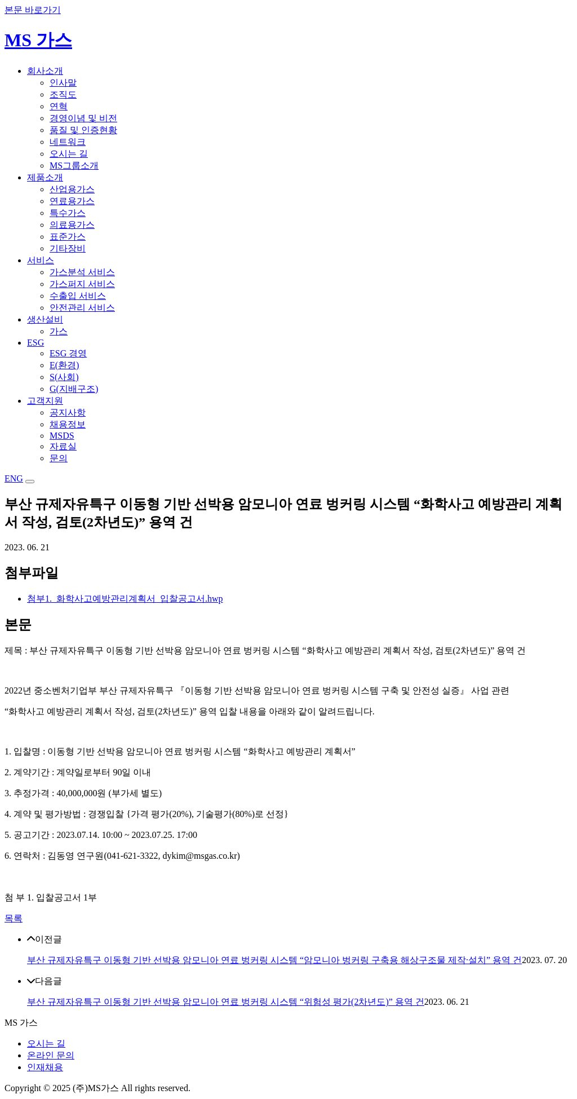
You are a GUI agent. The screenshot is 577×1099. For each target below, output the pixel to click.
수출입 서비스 (78, 296)
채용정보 (68, 424)
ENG (14, 478)
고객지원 (45, 400)
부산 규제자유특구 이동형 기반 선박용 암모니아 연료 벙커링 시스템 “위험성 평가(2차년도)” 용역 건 (225, 1002)
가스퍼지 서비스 (82, 284)
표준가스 (68, 236)
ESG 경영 (68, 353)
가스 (59, 331)
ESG (35, 342)
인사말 (63, 82)
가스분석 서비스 (82, 272)
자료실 (63, 446)
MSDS (62, 435)
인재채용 (45, 1067)
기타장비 (68, 248)
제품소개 (45, 177)
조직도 (63, 94)
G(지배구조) (74, 389)
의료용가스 (72, 224)
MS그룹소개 (74, 165)
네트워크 (68, 142)
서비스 (40, 260)
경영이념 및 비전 (83, 118)
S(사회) (64, 377)
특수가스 (68, 213)
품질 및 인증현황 (83, 130)
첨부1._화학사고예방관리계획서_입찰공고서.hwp (125, 598)
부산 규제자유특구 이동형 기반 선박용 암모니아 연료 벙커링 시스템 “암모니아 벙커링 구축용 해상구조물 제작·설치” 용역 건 (274, 960)
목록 (14, 918)
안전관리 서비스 (82, 307)
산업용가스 (72, 189)
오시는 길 (69, 153)
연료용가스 (72, 201)
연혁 (59, 106)
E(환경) (64, 365)
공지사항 (68, 412)
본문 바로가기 (33, 10)
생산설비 (45, 319)
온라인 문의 (50, 1055)
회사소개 (45, 71)
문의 (59, 458)
